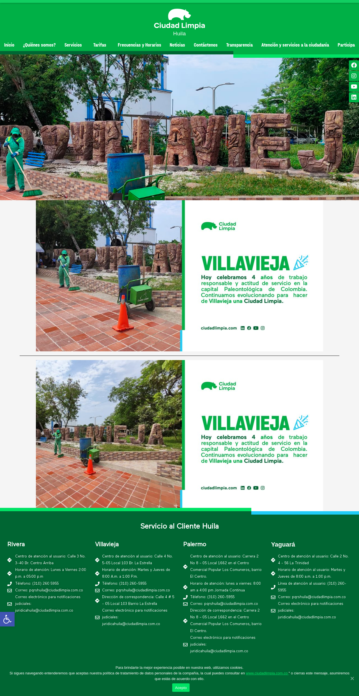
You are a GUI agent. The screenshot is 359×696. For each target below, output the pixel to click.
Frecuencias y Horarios (139, 45)
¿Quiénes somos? (39, 45)
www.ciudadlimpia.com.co (267, 673)
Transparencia (239, 45)
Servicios (75, 45)
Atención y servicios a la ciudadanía (295, 45)
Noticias (177, 45)
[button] (172, 195)
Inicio (9, 45)
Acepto (181, 688)
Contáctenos (206, 45)
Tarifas (101, 45)
